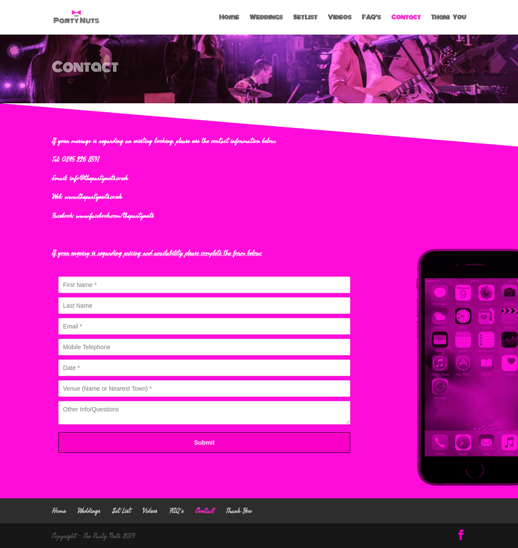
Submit (204, 442)
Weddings (266, 18)
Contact (406, 18)
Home (229, 18)
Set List (305, 18)
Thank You (448, 18)
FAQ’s (371, 18)
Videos (340, 18)
